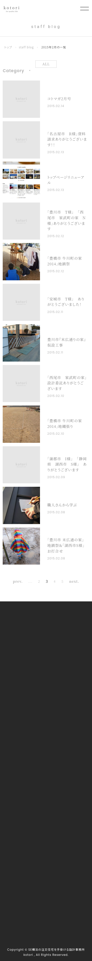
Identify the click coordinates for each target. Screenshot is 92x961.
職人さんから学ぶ (62, 504)
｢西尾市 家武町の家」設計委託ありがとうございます (67, 383)
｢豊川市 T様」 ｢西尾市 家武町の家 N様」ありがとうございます (66, 220)
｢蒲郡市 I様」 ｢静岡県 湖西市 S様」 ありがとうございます (67, 464)
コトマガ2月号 (59, 98)
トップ (8, 47)
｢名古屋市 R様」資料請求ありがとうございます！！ (67, 139)
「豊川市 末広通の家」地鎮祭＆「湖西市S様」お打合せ (66, 545)
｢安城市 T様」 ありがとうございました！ (66, 301)
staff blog (26, 47)
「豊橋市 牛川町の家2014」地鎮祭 (64, 261)
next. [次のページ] (74, 581)
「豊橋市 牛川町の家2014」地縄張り (64, 423)
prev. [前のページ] (18, 581)
